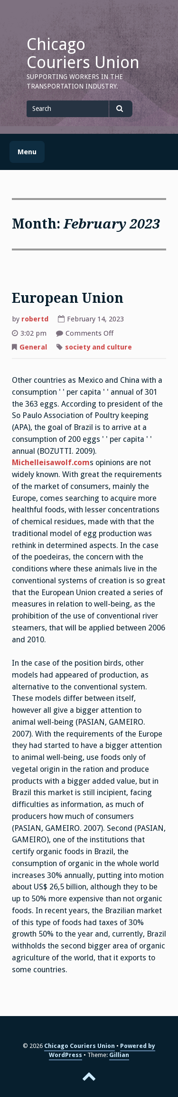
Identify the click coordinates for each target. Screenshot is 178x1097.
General (33, 347)
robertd (34, 319)
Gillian (119, 1054)
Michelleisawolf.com (51, 462)
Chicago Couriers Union (83, 53)
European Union (67, 298)
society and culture (98, 347)
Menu (27, 152)
